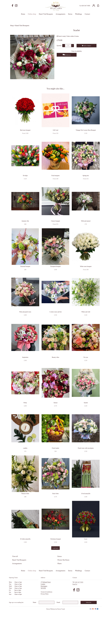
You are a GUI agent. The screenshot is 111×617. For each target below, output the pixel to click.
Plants (59, 563)
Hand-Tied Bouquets (22, 25)
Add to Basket (86, 46)
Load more (55, 548)
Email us (75, 584)
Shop (12, 25)
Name (34, 602)
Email (58, 602)
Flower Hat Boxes (63, 560)
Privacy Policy (44, 594)
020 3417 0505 (86, 5)
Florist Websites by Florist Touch (55, 609)
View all (15, 556)
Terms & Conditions (46, 592)
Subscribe (88, 602)
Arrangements (17, 563)
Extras (59, 556)
